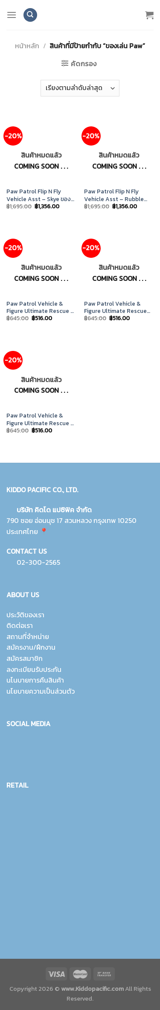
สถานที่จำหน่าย (27, 636)
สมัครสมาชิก (24, 658)
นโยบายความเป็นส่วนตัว (40, 691)
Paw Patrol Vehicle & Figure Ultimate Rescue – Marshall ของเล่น (40, 419)
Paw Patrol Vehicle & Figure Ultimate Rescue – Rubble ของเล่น (40, 307)
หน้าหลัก (27, 46)
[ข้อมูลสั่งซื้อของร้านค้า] (80, 88)
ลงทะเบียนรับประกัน (33, 669)
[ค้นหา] (30, 15)
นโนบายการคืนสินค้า (35, 680)
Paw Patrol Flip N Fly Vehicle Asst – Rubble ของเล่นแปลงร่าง (114, 195)
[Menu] (11, 14)
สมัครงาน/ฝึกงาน (30, 647)
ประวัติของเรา (25, 615)
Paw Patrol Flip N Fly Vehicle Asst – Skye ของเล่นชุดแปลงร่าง (38, 195)
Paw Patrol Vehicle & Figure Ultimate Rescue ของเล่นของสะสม (115, 307)
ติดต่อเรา (19, 625)
